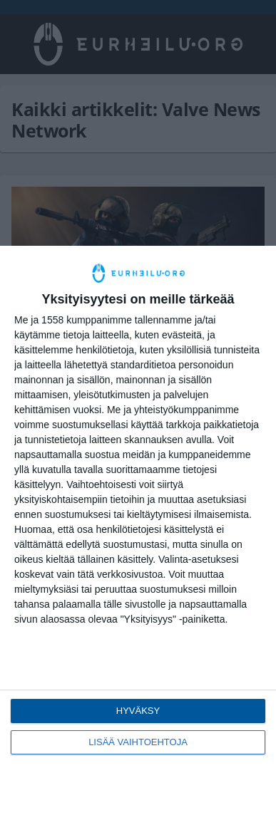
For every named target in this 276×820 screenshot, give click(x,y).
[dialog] (138, 533)
